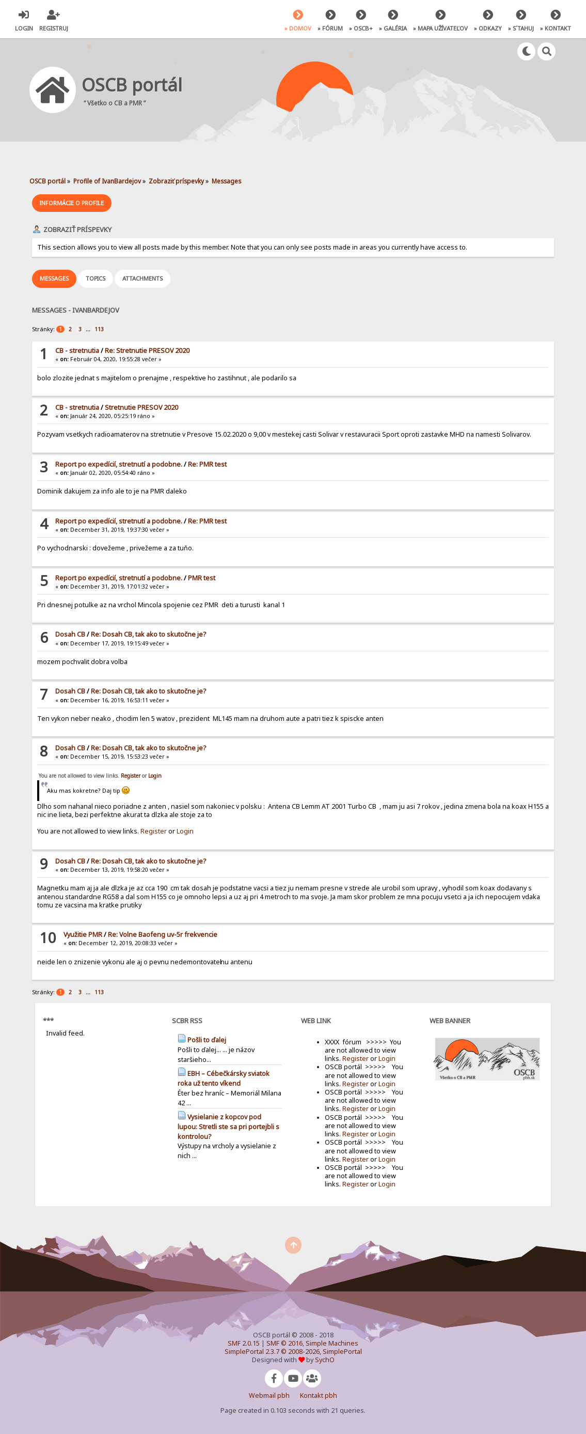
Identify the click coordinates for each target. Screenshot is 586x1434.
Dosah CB (70, 634)
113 (99, 329)
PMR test (201, 578)
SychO (325, 1359)
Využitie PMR (83, 934)
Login (155, 775)
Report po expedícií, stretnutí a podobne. (118, 464)
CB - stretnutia (77, 350)
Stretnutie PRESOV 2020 (141, 407)
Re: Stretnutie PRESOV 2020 (147, 350)
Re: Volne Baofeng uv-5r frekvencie (162, 934)
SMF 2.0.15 (244, 1343)
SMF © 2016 (284, 1343)
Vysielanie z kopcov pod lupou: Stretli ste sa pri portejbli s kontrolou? (228, 1126)
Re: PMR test (207, 464)
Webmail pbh (269, 1395)
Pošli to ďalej (206, 1040)
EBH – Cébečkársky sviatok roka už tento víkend (224, 1078)
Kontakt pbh (318, 1395)
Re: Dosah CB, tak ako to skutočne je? (148, 634)
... (89, 329)
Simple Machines (332, 1343)
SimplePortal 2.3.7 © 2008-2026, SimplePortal (293, 1351)
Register (130, 775)
